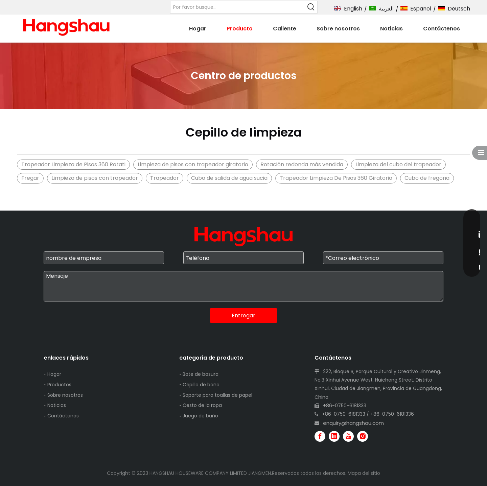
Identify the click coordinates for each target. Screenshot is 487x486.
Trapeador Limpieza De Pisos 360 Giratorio (336, 178)
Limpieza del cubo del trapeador (398, 164)
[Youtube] (348, 436)
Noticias (56, 405)
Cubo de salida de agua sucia (229, 178)
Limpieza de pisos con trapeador (94, 178)
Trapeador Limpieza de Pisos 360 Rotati (73, 164)
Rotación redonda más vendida (301, 164)
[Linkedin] (334, 436)
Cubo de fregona (426, 178)
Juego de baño (200, 415)
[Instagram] (362, 436)
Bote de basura (200, 374)
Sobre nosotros (65, 395)
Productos (59, 384)
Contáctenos (63, 415)
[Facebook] (320, 436)
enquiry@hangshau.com (353, 423)
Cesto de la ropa (202, 405)
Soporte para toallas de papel (217, 395)
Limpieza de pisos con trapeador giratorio (193, 164)
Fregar (30, 178)
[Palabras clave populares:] (311, 7)
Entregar (243, 315)
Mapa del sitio (364, 473)
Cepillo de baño (201, 384)
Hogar (54, 374)
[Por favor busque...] (237, 7)
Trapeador (164, 178)
